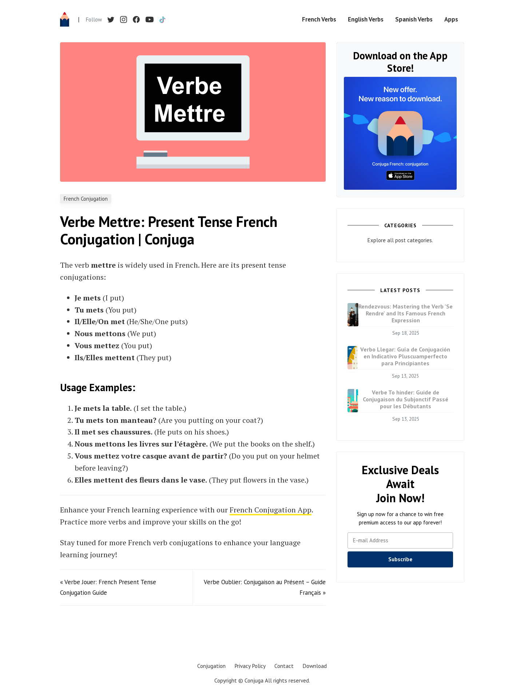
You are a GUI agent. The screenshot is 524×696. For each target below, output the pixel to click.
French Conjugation (86, 198)
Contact (284, 665)
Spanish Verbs (414, 19)
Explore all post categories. (400, 240)
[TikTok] (162, 19)
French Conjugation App (270, 510)
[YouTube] (149, 19)
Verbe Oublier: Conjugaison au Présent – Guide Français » (265, 587)
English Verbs (366, 19)
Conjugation (211, 665)
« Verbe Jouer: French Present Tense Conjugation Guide (108, 587)
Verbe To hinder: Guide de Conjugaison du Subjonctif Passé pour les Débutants (405, 399)
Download (314, 665)
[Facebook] (136, 19)
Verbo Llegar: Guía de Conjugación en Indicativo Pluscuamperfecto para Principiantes (405, 356)
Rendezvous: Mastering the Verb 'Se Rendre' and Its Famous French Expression (405, 313)
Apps (451, 19)
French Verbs (319, 19)
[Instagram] (123, 19)
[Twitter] (111, 19)
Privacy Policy (250, 665)
